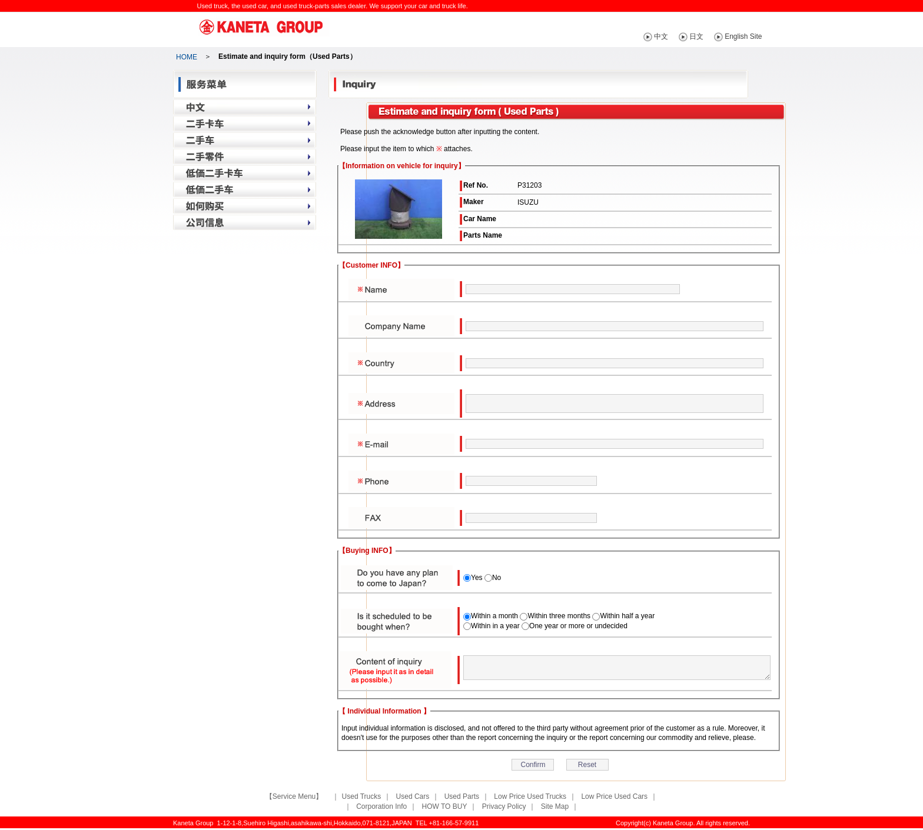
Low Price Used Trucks (530, 796)
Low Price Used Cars (614, 796)
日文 (713, 36)
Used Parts (461, 796)
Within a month (494, 616)
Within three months (558, 616)
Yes (477, 578)
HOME (186, 57)
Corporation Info (381, 806)
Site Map (555, 806)
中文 (677, 36)
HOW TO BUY (444, 806)
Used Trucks (361, 796)
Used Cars (413, 796)
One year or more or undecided (578, 626)
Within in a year (495, 626)
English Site (759, 36)
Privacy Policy (504, 806)
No (496, 578)
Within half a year (627, 616)
